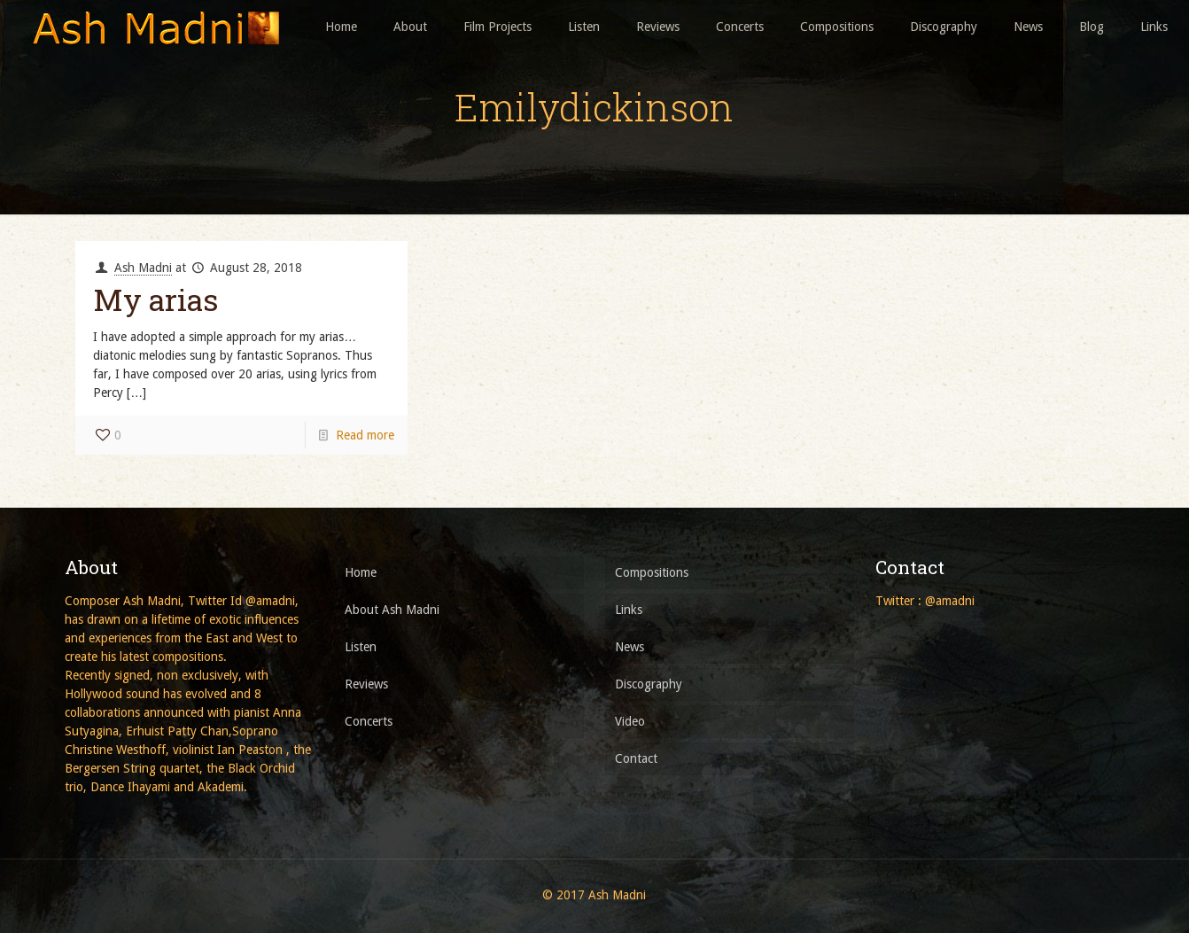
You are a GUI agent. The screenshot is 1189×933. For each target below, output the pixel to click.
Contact (636, 758)
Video (630, 721)
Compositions (651, 572)
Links (628, 610)
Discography (648, 684)
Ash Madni (143, 267)
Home (361, 572)
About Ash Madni (392, 610)
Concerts (368, 721)
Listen (361, 647)
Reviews (366, 684)
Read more (365, 435)
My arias (155, 299)
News (629, 647)
